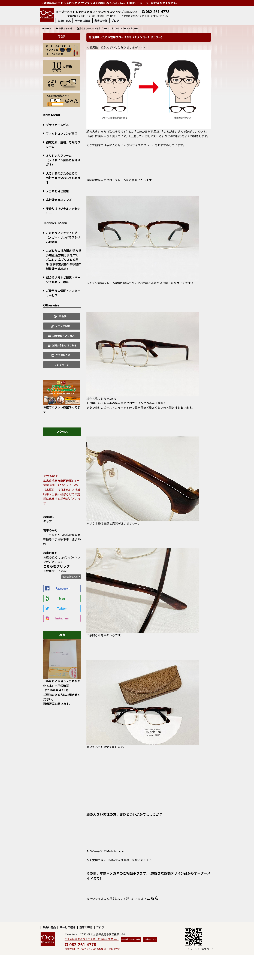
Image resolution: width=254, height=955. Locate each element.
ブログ (115, 20)
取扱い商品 (64, 20)
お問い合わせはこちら (130, 939)
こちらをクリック (56, 566)
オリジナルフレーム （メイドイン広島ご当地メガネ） (63, 160)
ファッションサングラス (61, 133)
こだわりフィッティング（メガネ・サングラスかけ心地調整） (63, 237)
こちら (152, 898)
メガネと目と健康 (57, 191)
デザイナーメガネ (57, 124)
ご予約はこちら (149, 939)
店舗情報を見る (70, 576)
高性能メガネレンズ (59, 199)
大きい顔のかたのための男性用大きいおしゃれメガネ (63, 178)
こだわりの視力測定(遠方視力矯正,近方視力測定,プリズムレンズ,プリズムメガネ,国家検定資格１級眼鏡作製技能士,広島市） (63, 259)
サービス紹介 (82, 20)
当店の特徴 (100, 20)
